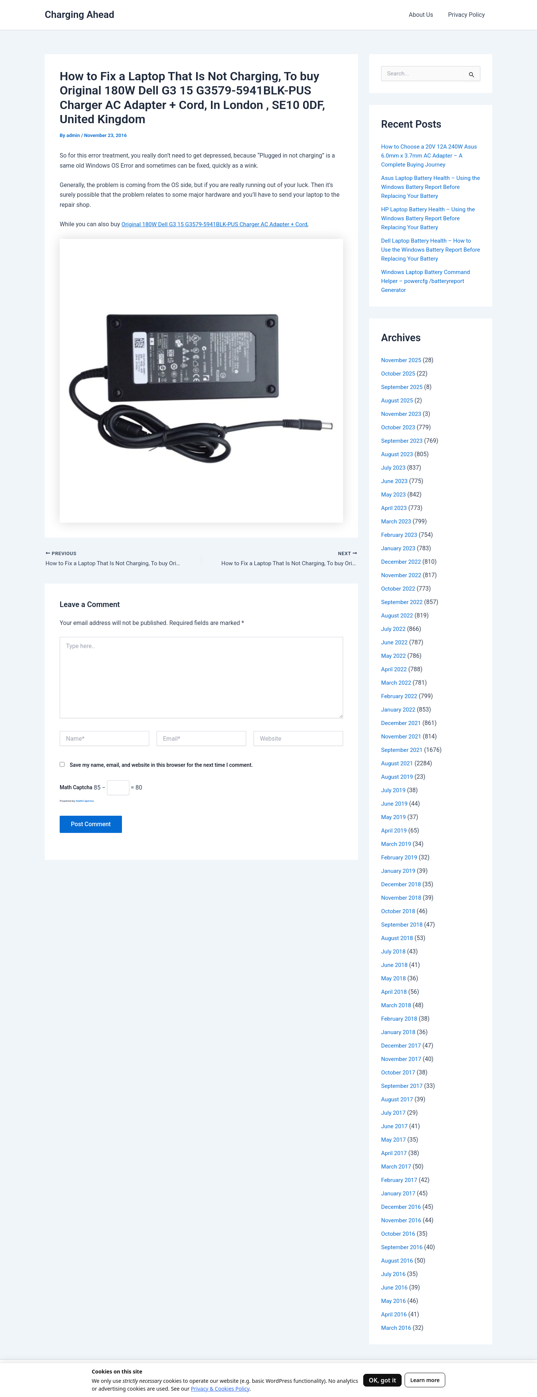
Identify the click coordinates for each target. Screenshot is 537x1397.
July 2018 (394, 951)
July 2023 (394, 467)
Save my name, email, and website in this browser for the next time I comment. (161, 766)
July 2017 (394, 1112)
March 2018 (397, 1005)
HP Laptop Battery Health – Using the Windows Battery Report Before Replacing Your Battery (430, 218)
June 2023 (395, 481)
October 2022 (399, 588)
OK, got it (382, 1380)
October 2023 (399, 427)
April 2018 (394, 991)
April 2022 (394, 669)
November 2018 (402, 897)
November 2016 (402, 1220)
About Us (425, 14)
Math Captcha (76, 788)
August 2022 (398, 615)
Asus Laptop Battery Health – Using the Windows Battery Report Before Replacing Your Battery (428, 186)
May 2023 (394, 494)
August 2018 (398, 938)
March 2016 (397, 1327)
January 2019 (399, 870)
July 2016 (394, 1274)
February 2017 (400, 1179)
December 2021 (402, 722)
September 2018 (403, 924)
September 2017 (403, 1085)
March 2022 (397, 682)
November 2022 (402, 575)
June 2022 (395, 642)
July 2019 (394, 790)
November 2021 (402, 736)
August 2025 (398, 400)
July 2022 (394, 628)
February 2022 (400, 696)
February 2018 (400, 1018)
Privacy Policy (468, 14)
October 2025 (399, 373)
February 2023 (400, 534)
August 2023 (398, 454)
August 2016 (398, 1260)
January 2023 (399, 548)
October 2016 (399, 1233)
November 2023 (402, 413)
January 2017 (399, 1193)
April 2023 (394, 507)
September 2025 (403, 387)
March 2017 (397, 1166)
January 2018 (399, 1032)
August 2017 (398, 1099)
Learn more (425, 1380)
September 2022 (403, 602)
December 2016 (402, 1206)
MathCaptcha (85, 802)
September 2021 (403, 749)
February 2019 (400, 857)
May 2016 (394, 1300)
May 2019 (394, 817)
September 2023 (403, 440)
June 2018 (395, 964)
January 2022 (399, 709)
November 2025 (402, 360)
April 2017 (394, 1153)
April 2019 (394, 830)
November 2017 (402, 1058)
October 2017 (399, 1072)
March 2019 (397, 843)
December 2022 (402, 561)
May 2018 (394, 978)
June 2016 (395, 1287)
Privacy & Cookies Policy (220, 1388)
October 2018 (399, 911)
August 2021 (398, 763)
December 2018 (402, 884)
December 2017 (402, 1045)
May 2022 (394, 655)
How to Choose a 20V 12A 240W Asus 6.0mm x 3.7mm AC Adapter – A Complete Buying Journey (429, 155)
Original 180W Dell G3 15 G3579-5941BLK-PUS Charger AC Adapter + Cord (220, 224)
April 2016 (394, 1314)
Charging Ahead (79, 14)
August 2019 (398, 776)
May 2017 (394, 1139)
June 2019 (395, 803)
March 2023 (397, 521)
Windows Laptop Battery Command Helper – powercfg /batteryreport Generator (428, 280)
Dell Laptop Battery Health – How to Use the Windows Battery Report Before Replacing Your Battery (428, 249)
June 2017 (395, 1126)
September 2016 (403, 1247)
